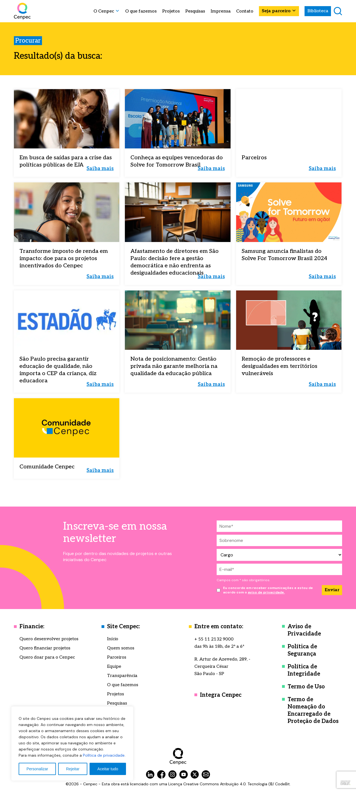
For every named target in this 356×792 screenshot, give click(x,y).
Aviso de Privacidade (304, 630)
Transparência (122, 675)
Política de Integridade (304, 670)
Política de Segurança (302, 650)
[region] (72, 743)
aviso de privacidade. (266, 592)
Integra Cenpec (220, 695)
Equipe (114, 666)
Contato (244, 11)
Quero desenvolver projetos (48, 639)
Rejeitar (72, 769)
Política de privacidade (104, 755)
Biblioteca (317, 11)
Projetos (171, 11)
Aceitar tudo (107, 769)
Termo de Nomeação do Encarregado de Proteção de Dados (313, 710)
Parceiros (116, 657)
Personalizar (37, 769)
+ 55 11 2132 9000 (214, 639)
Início (112, 639)
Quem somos (120, 648)
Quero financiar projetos (44, 648)
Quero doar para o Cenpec (47, 657)
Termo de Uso (306, 686)
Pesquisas (195, 11)
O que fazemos (141, 11)
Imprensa (221, 11)
